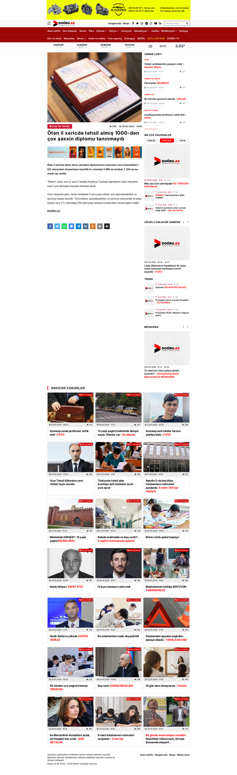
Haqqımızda (160, 754)
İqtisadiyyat (140, 30)
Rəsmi (83, 30)
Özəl (146, 59)
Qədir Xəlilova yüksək (69, 638)
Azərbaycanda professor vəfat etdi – (165, 116)
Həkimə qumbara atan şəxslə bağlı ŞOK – (171, 209)
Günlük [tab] (151, 140)
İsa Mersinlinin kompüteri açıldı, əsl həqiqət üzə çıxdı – (70, 739)
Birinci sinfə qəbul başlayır (162, 537)
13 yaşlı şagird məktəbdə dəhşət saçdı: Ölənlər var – (118, 432)
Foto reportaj (115, 38)
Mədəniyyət (167, 30)
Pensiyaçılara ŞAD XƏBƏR (170, 196)
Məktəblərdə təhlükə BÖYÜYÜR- (166, 588)
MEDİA (141, 38)
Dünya (112, 30)
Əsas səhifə (53, 30)
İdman (80, 38)
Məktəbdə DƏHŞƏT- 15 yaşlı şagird (68, 539)
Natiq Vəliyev (66, 586)
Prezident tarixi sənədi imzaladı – (172, 301)
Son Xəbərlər (70, 30)
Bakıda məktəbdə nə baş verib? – (118, 539)
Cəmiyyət (126, 30)
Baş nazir (115, 685)
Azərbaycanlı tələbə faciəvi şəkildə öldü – (163, 432)
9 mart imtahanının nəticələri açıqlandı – (116, 737)
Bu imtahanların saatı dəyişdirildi (118, 636)
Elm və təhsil (54, 38)
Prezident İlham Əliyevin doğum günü (172, 314)
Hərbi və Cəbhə (96, 38)
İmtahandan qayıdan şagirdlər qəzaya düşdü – (166, 638)
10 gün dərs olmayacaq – (166, 685)
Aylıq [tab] (182, 140)
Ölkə (91, 30)
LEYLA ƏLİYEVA (156, 38)
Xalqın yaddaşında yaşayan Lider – (164, 65)
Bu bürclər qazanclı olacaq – (165, 98)
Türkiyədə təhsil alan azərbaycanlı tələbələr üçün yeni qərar (115, 484)
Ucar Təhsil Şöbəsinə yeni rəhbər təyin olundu (66, 482)
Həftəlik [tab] (166, 140)
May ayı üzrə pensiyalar (166, 185)
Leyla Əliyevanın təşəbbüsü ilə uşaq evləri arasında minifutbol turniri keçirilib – (165, 268)
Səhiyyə (183, 30)
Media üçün (183, 754)
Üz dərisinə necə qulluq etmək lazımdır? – (161, 373)
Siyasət (100, 30)
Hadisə (155, 30)
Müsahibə (69, 38)
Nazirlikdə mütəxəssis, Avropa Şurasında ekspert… (166, 739)
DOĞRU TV (173, 38)
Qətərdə (171, 287)
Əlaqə (172, 754)
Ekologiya (129, 38)
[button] (107, 226)
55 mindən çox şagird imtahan (69, 687)
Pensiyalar (156, 82)
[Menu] (50, 23)
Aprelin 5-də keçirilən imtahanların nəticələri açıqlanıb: (162, 486)
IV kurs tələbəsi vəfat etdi (114, 586)
